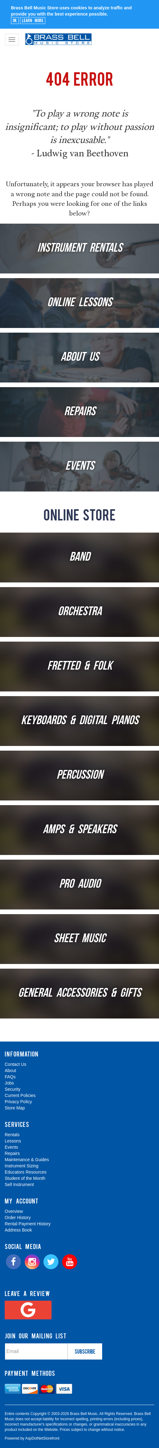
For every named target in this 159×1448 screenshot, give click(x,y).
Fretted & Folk (79, 666)
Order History (18, 1217)
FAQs (10, 1076)
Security (13, 1089)
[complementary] (113, 1413)
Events (79, 466)
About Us (80, 357)
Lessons (13, 1140)
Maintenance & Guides (27, 1159)
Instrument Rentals (79, 248)
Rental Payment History (28, 1223)
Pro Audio (79, 884)
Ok (15, 20)
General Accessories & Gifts (79, 993)
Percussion (80, 775)
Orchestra (80, 612)
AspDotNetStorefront (42, 1438)
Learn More (32, 20)
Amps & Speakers (79, 830)
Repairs (79, 412)
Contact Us (15, 1064)
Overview (14, 1211)
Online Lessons (79, 303)
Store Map (15, 1107)
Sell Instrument (19, 1184)
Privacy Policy (18, 1101)
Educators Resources (26, 1172)
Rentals (12, 1134)
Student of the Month (25, 1178)
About (10, 1070)
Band (79, 557)
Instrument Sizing (21, 1165)
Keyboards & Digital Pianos (79, 721)
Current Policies (20, 1095)
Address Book (18, 1229)
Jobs (9, 1082)
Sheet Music (79, 939)
